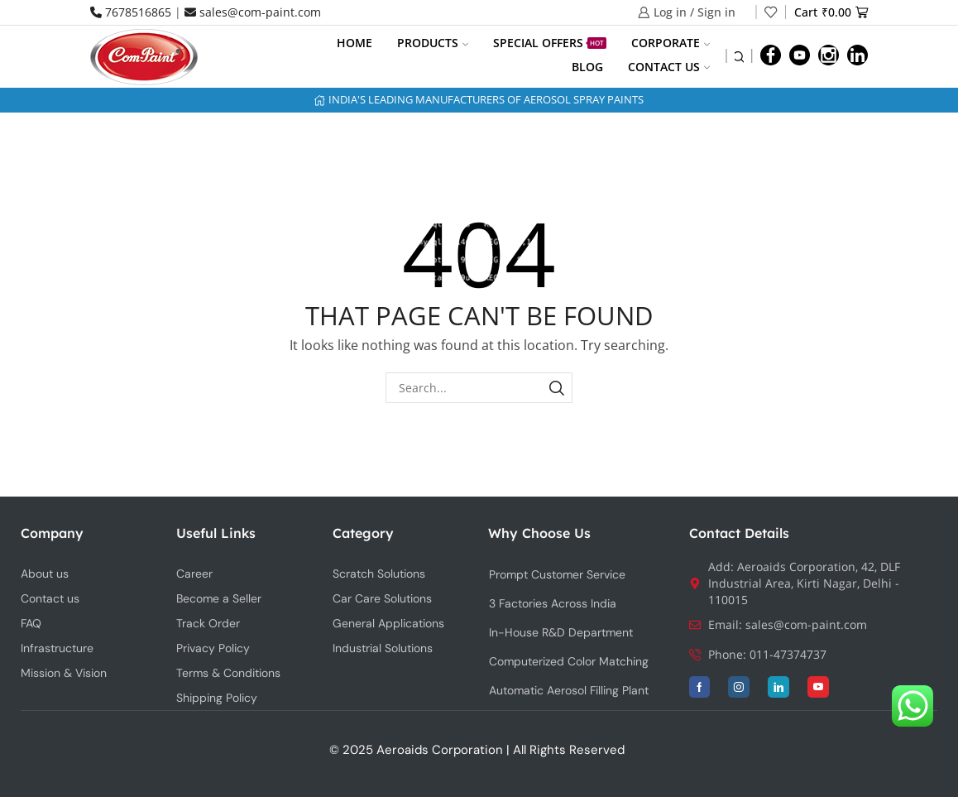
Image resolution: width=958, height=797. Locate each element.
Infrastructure (57, 648)
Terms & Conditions (228, 672)
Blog (587, 66)
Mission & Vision (64, 672)
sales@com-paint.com (252, 12)
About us (45, 573)
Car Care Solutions (382, 598)
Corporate (670, 42)
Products (432, 42)
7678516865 (130, 12)
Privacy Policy (213, 648)
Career (194, 573)
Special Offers (549, 42)
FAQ (31, 623)
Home (354, 42)
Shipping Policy (216, 697)
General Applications (388, 623)
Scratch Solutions (379, 573)
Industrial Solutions (383, 648)
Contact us (669, 66)
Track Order (208, 623)
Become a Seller (218, 598)
